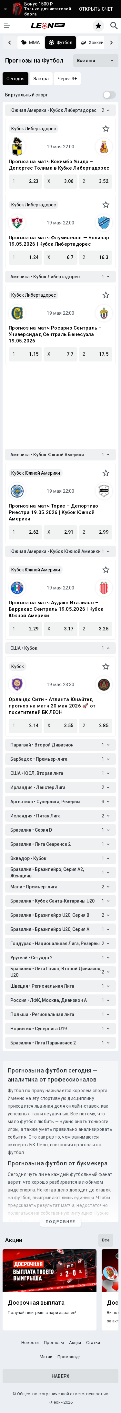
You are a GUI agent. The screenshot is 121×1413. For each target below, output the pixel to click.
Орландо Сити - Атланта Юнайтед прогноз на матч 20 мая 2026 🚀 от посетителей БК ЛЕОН (52, 706)
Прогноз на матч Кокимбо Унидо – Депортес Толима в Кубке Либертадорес (59, 165)
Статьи (93, 1342)
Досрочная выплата (36, 1302)
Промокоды (69, 1356)
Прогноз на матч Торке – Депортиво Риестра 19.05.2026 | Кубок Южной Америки (53, 512)
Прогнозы (54, 1342)
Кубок (17, 666)
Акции (75, 1342)
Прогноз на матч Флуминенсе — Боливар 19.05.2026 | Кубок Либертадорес (59, 241)
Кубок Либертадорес (33, 128)
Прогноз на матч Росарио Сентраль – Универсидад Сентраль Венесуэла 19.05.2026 (55, 334)
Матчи (46, 1356)
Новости (30, 1342)
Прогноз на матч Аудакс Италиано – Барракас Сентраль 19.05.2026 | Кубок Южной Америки (56, 609)
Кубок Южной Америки (35, 473)
